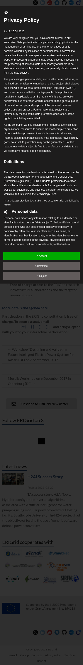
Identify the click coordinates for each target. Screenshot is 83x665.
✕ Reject (41, 275)
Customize (41, 265)
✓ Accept (41, 255)
